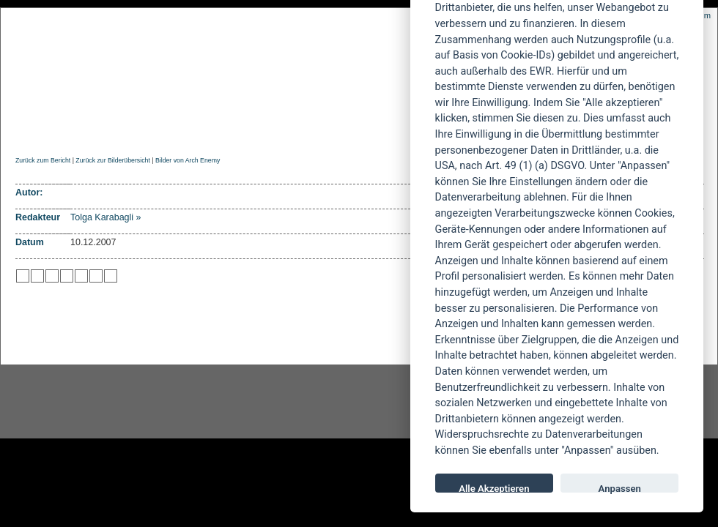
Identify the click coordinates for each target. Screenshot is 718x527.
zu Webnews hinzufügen (52, 276)
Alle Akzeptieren (494, 488)
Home (28, 129)
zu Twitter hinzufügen (23, 276)
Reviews (132, 129)
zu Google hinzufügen (67, 276)
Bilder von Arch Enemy (187, 160)
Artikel (310, 129)
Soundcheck (385, 129)
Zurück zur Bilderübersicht (112, 160)
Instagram (119, 401)
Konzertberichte (222, 129)
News (76, 129)
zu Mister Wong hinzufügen (37, 276)
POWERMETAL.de (250, 63)
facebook (283, 401)
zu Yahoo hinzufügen (96, 276)
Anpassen (620, 488)
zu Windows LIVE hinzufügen (110, 276)
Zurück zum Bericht (42, 160)
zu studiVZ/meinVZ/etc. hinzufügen (81, 276)
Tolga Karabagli (101, 217)
